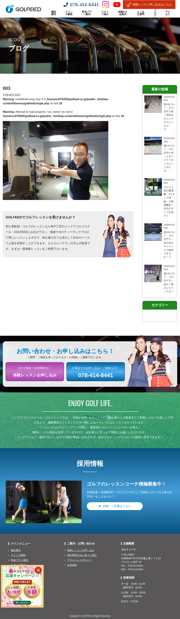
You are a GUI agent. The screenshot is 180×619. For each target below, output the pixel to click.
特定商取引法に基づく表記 (82, 555)
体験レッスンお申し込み (80, 550)
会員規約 (72, 565)
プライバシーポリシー (79, 560)
